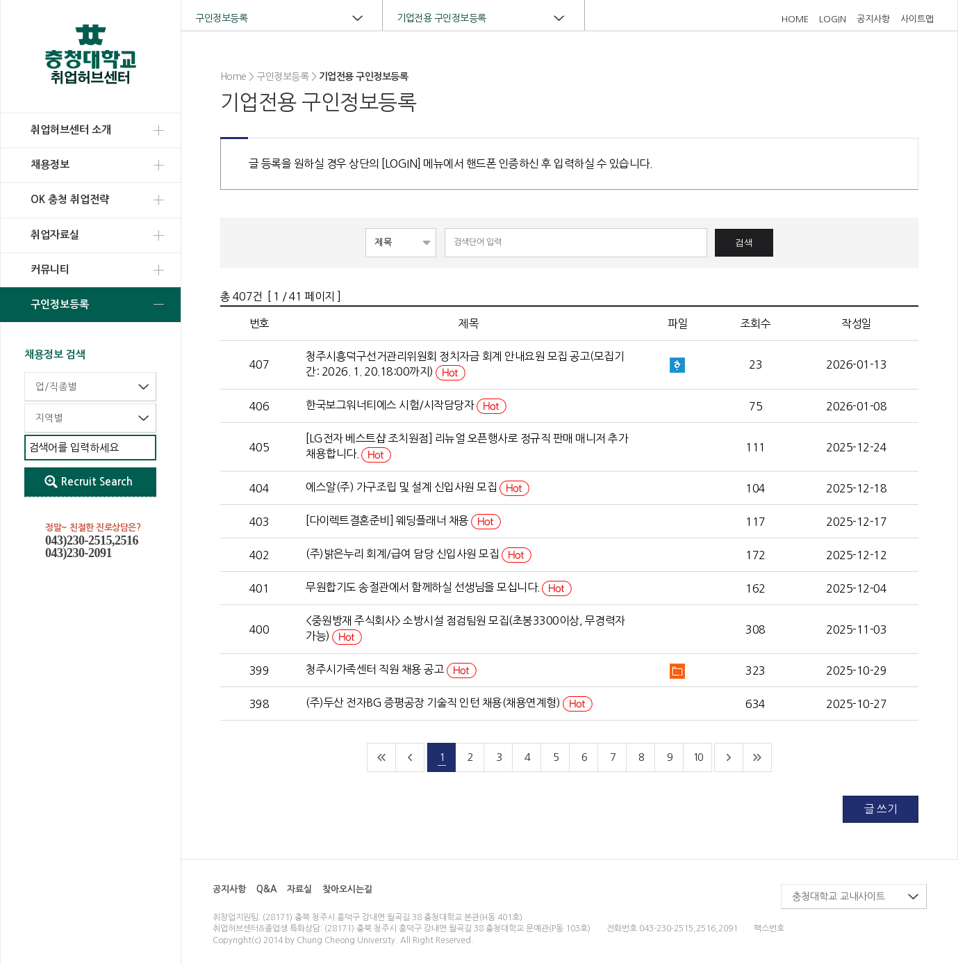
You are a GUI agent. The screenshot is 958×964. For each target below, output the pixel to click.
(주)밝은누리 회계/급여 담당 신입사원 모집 (418, 553)
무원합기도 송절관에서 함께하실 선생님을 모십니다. (439, 587)
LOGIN (832, 19)
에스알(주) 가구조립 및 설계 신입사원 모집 (417, 486)
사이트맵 (917, 19)
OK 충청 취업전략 (70, 199)
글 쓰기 (880, 808)
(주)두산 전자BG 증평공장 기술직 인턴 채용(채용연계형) (449, 702)
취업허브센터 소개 (71, 129)
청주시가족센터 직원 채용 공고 (391, 669)
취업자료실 (55, 235)
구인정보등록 (60, 304)
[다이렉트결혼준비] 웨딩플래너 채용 (403, 520)
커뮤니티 (50, 269)
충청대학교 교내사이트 (838, 896)
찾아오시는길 (347, 889)
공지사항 (873, 19)
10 (697, 757)
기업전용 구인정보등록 (441, 18)
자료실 (299, 889)
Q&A (266, 889)
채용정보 (50, 164)
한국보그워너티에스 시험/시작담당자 (406, 404)
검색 (744, 242)
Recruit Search (97, 481)
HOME (795, 19)
